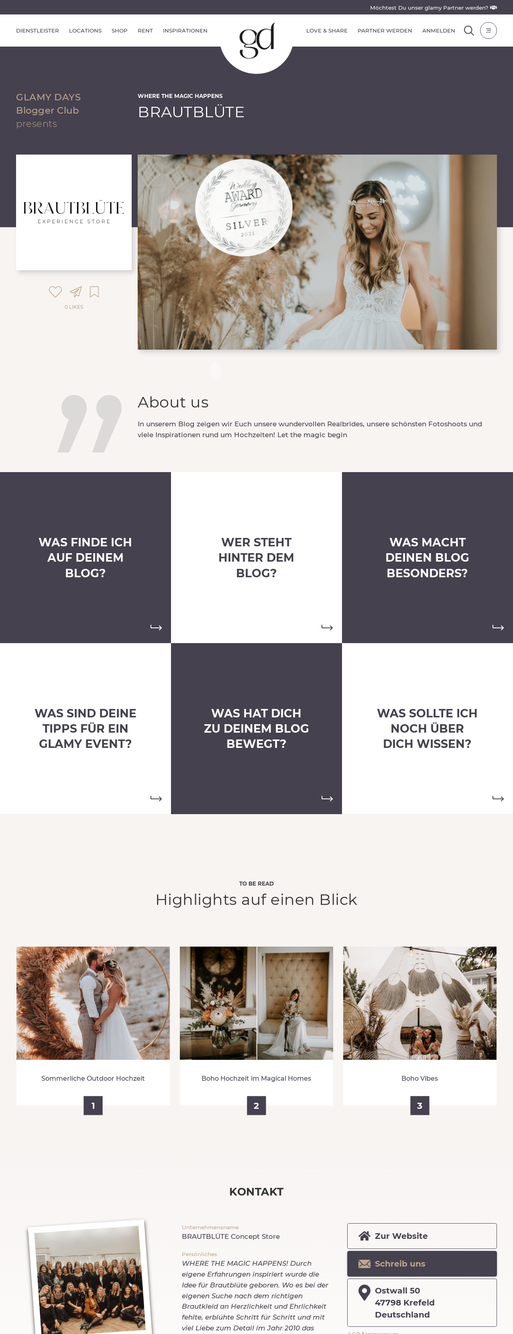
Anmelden (438, 30)
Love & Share (327, 30)
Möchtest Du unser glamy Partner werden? (433, 7)
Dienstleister (37, 30)
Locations (85, 30)
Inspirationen (185, 30)
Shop (120, 30)
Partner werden (385, 30)
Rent (145, 30)
